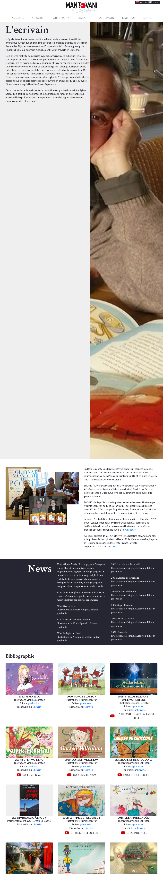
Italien (154, 2)
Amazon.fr (130, 529)
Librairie (84, 17)
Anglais (141, 2)
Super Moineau (32, 775)
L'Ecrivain (106, 17)
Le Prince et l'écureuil (84, 833)
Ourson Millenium (84, 775)
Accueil (18, 17)
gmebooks (33, 703)
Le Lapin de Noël (137, 833)
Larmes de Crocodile (136, 775)
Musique (129, 17)
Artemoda (61, 17)
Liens (147, 17)
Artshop (38, 17)
